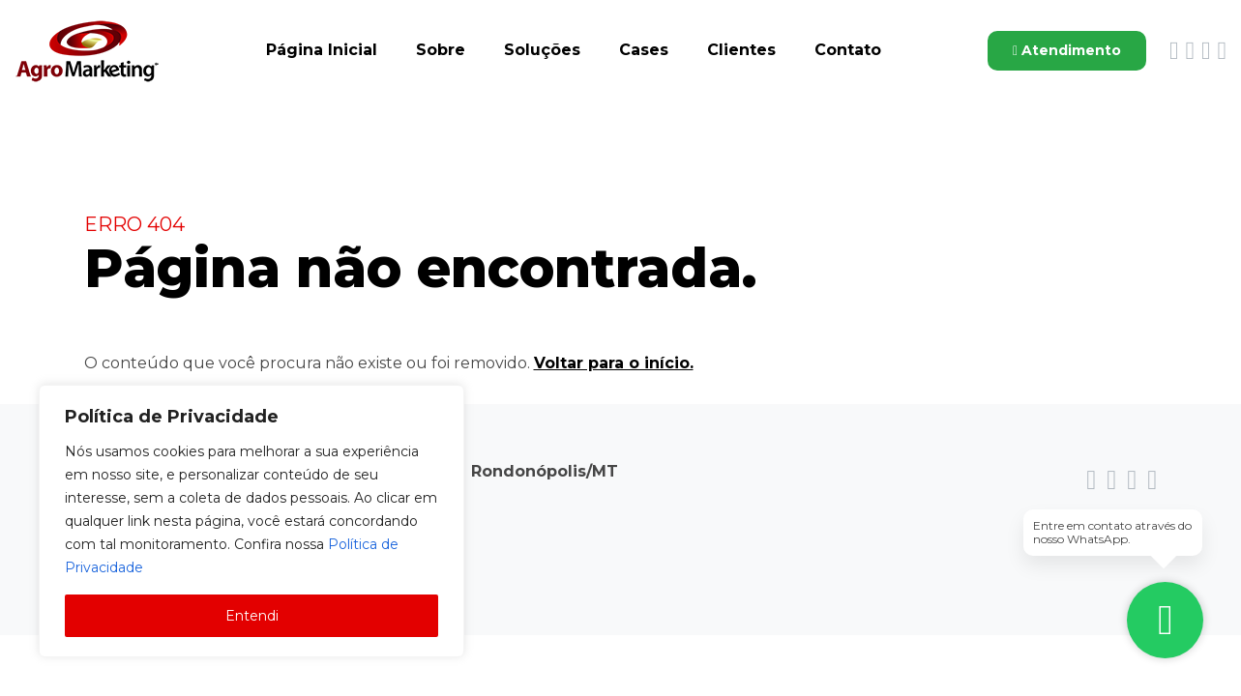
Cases (643, 50)
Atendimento (1067, 50)
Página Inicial (321, 50)
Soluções (542, 50)
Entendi (252, 615)
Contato (847, 50)
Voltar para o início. (614, 364)
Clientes (741, 50)
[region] (251, 521)
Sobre (440, 50)
